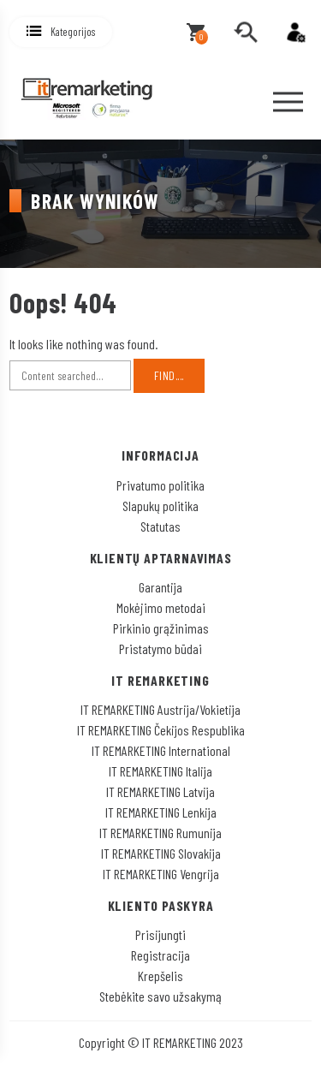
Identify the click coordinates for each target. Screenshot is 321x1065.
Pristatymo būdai (160, 648)
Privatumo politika (160, 485)
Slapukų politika (160, 505)
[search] (245, 32)
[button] (60, 32)
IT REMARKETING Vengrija (161, 874)
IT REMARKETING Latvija (160, 791)
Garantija (160, 587)
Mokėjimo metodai (160, 607)
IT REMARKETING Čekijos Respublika (161, 730)
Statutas (160, 526)
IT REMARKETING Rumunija (160, 832)
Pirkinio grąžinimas (161, 628)
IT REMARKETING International (161, 750)
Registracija (160, 955)
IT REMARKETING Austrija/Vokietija (160, 709)
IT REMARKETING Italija (160, 771)
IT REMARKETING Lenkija (161, 812)
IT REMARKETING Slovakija (161, 853)
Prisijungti (160, 934)
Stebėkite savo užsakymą (160, 996)
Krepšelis (160, 975)
